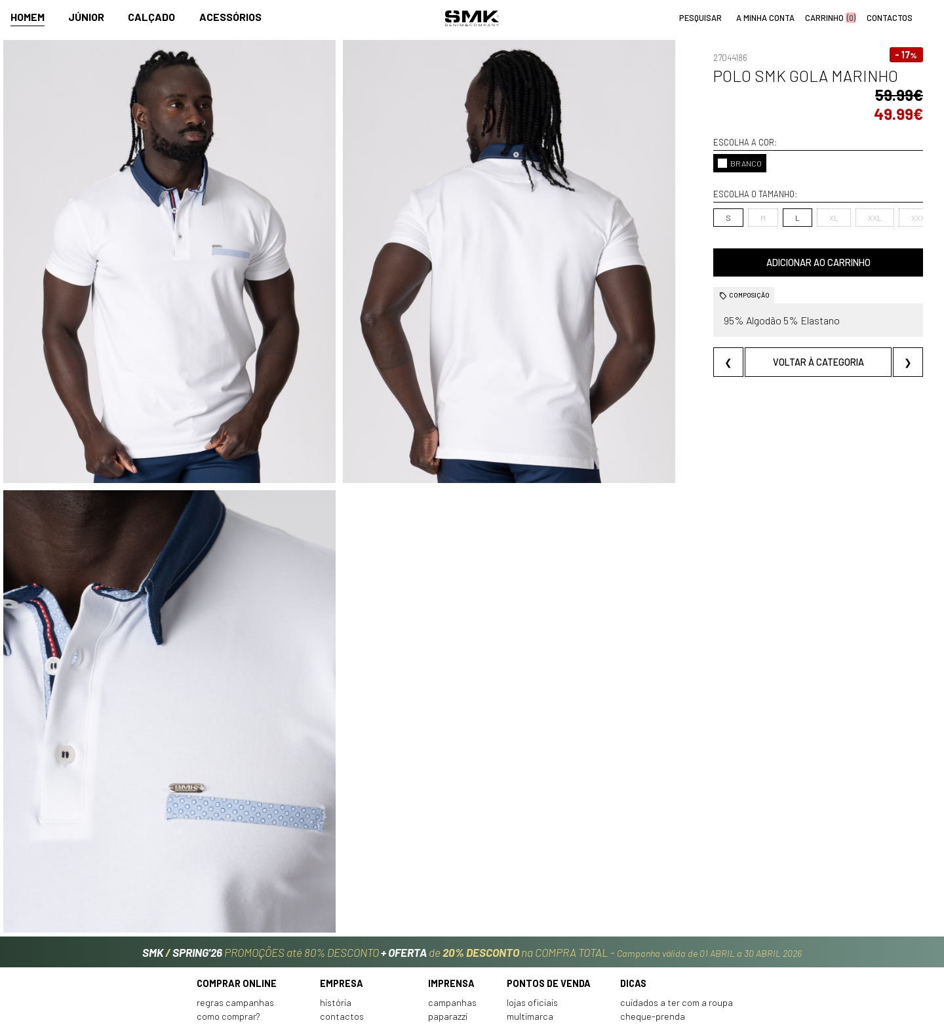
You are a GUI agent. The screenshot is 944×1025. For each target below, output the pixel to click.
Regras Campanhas (235, 911)
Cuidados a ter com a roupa (676, 911)
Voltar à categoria (781, 343)
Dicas (633, 892)
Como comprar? (228, 925)
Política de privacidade (243, 967)
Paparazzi (447, 925)
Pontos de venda (549, 892)
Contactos (342, 925)
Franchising (530, 938)
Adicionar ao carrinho (782, 243)
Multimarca (530, 925)
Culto (331, 938)
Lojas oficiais (532, 911)
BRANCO (666, 144)
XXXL (847, 198)
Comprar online (237, 892)
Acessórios (230, 17)
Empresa (341, 892)
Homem (27, 17)
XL (760, 198)
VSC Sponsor (453, 938)
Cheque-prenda (652, 925)
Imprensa (451, 892)
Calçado (151, 17)
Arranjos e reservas (659, 938)
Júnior (86, 17)
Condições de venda (238, 953)
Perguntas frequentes (242, 938)
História (335, 911)
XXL (801, 198)
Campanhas (452, 911)
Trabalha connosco (359, 953)
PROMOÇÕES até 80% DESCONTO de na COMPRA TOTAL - (472, 857)
